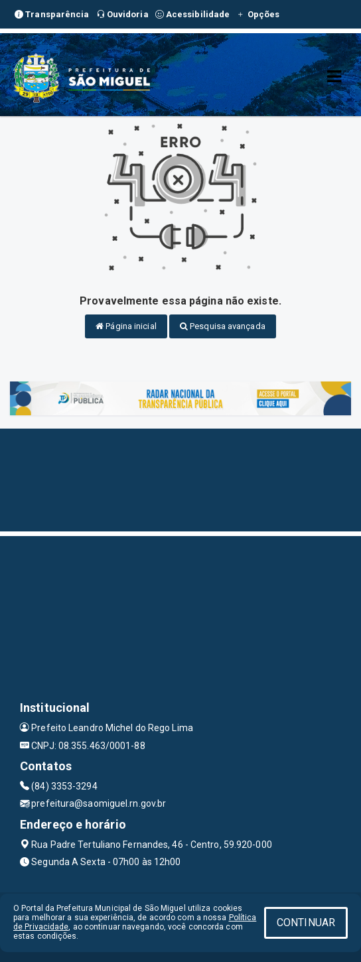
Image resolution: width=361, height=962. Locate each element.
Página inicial (126, 326)
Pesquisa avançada (222, 326)
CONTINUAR (306, 922)
